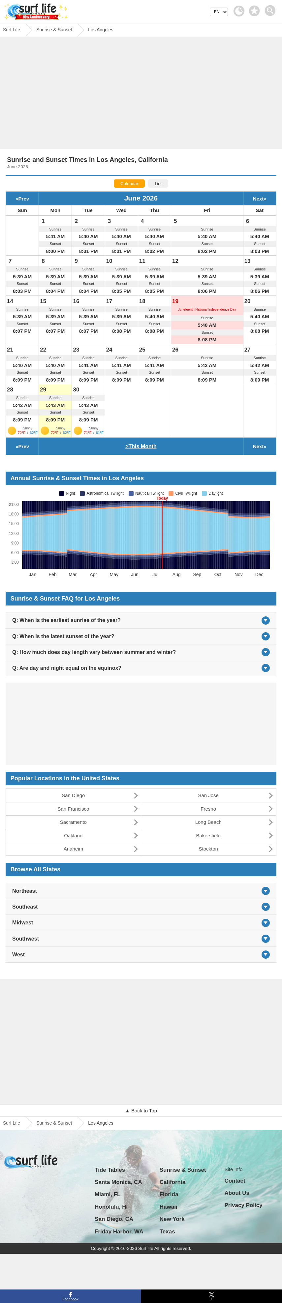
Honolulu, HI (111, 1207)
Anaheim (73, 849)
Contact (234, 1181)
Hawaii (168, 1207)
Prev (23, 199)
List (158, 183)
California (172, 1182)
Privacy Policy (243, 1205)
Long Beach (208, 822)
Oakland (73, 835)
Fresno (208, 809)
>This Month (141, 446)
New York (172, 1219)
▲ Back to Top (141, 1110)
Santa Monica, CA (118, 1182)
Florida (169, 1194)
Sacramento (73, 822)
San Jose (208, 795)
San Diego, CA (114, 1219)
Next (258, 199)
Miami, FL (107, 1194)
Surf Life (11, 1123)
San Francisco (73, 809)
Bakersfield (208, 835)
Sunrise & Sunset (54, 1123)
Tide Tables (110, 1170)
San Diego (73, 795)
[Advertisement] (141, 94)
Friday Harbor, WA (119, 1231)
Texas (167, 1231)
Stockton (208, 849)
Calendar (129, 183)
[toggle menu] (272, 8)
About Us (236, 1193)
